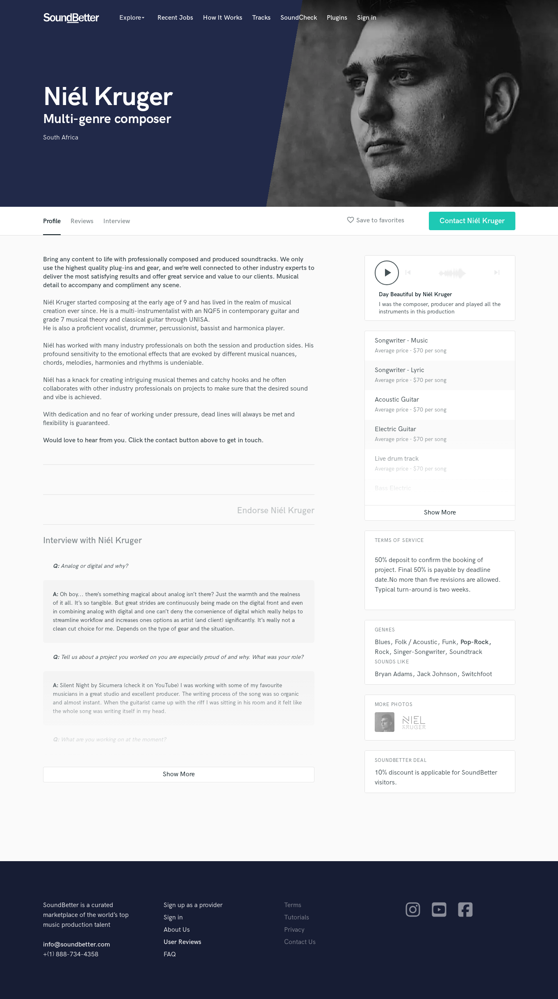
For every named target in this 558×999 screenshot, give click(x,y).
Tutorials (296, 917)
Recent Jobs (175, 18)
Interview (116, 221)
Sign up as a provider (193, 905)
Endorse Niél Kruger (275, 510)
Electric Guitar (395, 429)
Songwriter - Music (401, 341)
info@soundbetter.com (76, 945)
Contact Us (300, 942)
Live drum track (397, 459)
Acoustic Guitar (397, 400)
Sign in (366, 18)
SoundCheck (298, 18)
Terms (292, 905)
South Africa (60, 138)
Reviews (82, 221)
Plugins (337, 18)
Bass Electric (393, 488)
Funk (449, 642)
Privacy (294, 930)
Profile (52, 221)
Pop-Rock (474, 642)
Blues (382, 642)
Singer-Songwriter (419, 652)
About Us (177, 930)
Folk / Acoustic (416, 642)
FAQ (170, 954)
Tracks (261, 18)
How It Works (222, 18)
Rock (382, 652)
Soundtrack (465, 652)
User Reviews (182, 942)
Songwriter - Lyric (399, 370)
